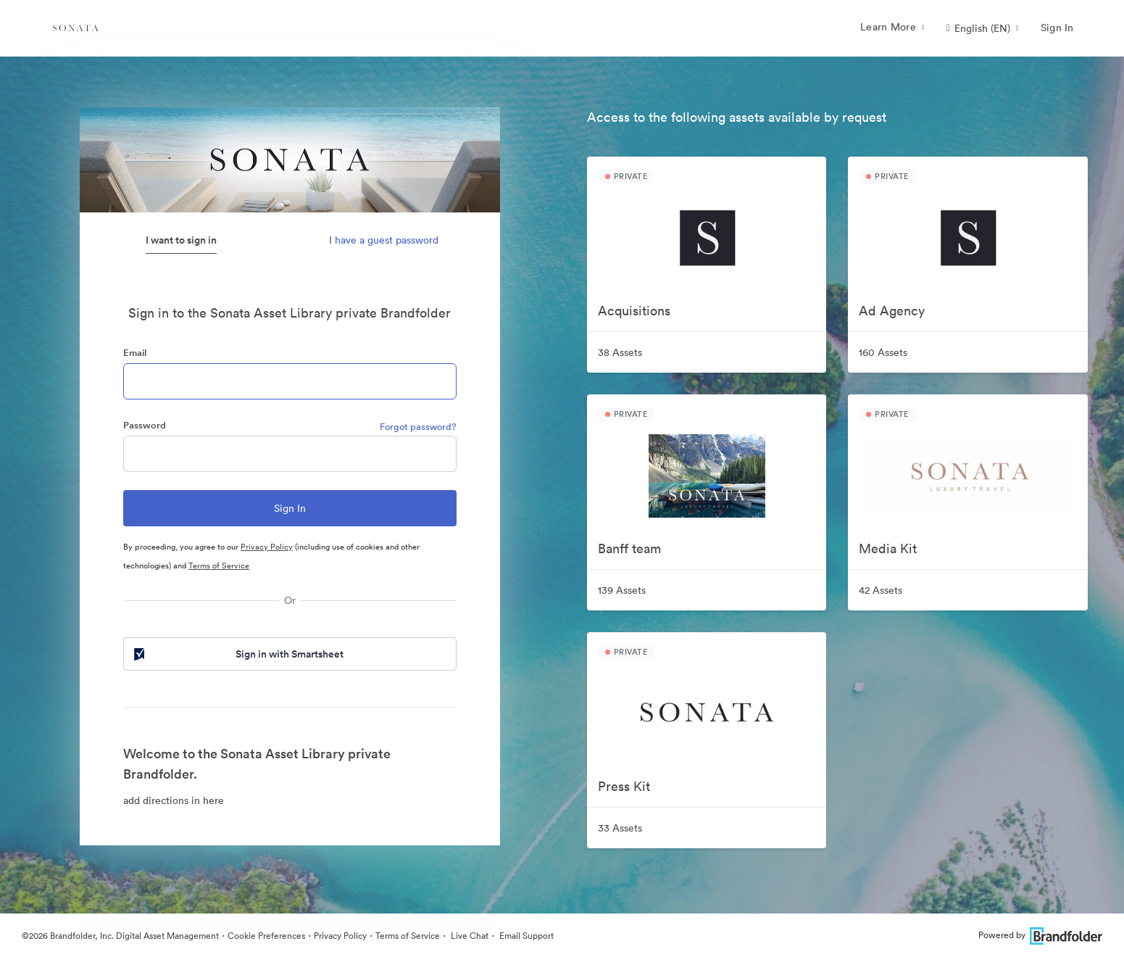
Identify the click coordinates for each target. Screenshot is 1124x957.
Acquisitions (634, 310)
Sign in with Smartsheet (237, 654)
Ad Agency (892, 310)
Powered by (1040, 935)
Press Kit (624, 786)
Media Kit (888, 548)
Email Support (525, 935)
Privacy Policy (267, 546)
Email (134, 353)
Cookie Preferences (266, 935)
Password (144, 425)
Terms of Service (218, 565)
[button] (983, 28)
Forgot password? (418, 426)
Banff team (629, 548)
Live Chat (468, 935)
